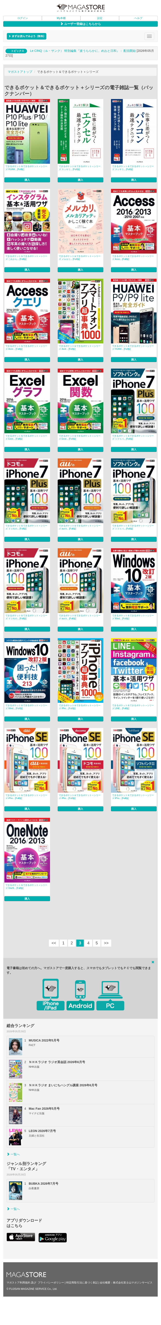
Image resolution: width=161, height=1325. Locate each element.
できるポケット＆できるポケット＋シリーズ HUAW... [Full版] (26, 168)
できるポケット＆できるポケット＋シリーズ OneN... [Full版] (26, 886)
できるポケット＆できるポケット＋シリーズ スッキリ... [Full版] (79, 168)
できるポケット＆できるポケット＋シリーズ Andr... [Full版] (79, 347)
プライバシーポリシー (51, 1282)
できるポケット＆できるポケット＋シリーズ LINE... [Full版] (133, 707)
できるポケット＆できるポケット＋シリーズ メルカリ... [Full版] (79, 257)
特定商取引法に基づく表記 (82, 1282)
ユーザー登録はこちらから (80, 24)
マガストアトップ (20, 71)
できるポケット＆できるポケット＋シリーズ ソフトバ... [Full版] (133, 437)
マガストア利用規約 (18, 1282)
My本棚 (61, 18)
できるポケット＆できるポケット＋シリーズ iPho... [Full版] (79, 707)
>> (106, 943)
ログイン (22, 18)
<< (54, 943)
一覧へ (13, 1154)
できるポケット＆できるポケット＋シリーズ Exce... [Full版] (26, 437)
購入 (27, 179)
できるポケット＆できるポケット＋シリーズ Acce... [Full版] (133, 257)
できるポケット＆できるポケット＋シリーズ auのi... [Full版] (79, 527)
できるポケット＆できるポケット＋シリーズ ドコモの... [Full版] (26, 527)
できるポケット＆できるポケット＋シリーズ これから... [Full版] (26, 257)
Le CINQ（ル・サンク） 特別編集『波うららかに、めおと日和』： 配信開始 (83, 50)
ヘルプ (138, 18)
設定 (99, 18)
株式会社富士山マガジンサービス (132, 1282)
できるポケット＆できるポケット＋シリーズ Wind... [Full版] (133, 617)
